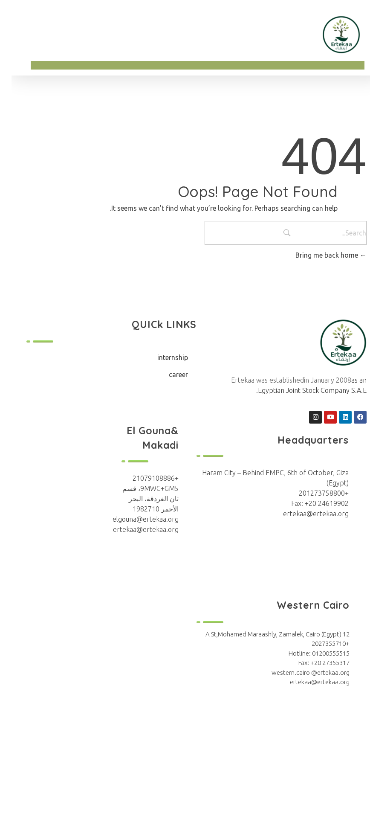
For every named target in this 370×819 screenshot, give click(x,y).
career (166, 374)
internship (161, 357)
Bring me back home (319, 255)
